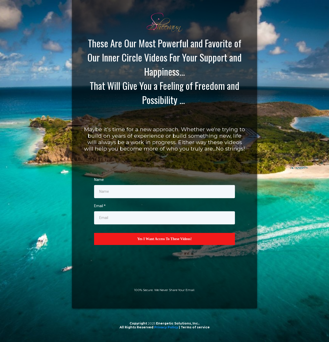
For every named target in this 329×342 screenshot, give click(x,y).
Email (100, 206)
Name (99, 180)
